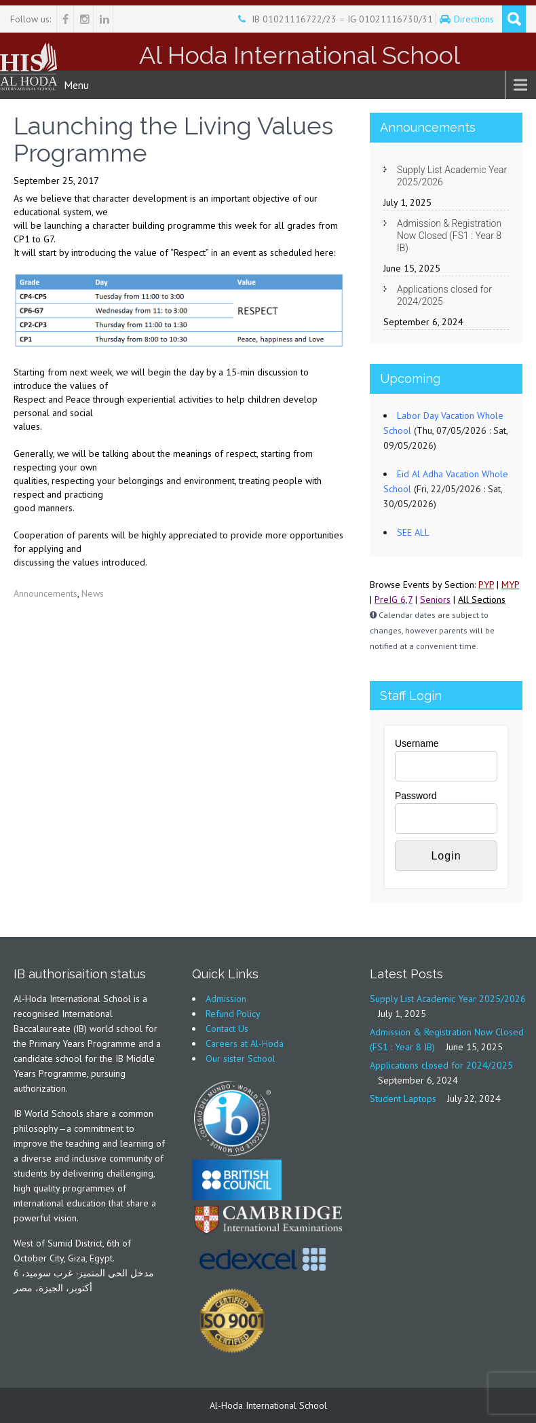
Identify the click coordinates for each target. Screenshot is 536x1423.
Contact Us (227, 1028)
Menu (76, 85)
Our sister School (240, 1058)
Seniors (435, 599)
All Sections (481, 599)
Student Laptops (403, 1098)
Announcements (45, 593)
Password (415, 795)
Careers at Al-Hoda (245, 1043)
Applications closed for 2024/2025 (444, 295)
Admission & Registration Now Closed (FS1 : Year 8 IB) (449, 235)
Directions (475, 19)
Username (417, 743)
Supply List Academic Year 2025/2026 (452, 175)
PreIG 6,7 (394, 599)
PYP (486, 584)
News (92, 593)
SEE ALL (413, 532)
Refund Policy (233, 1014)
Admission (226, 999)
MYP (510, 584)
